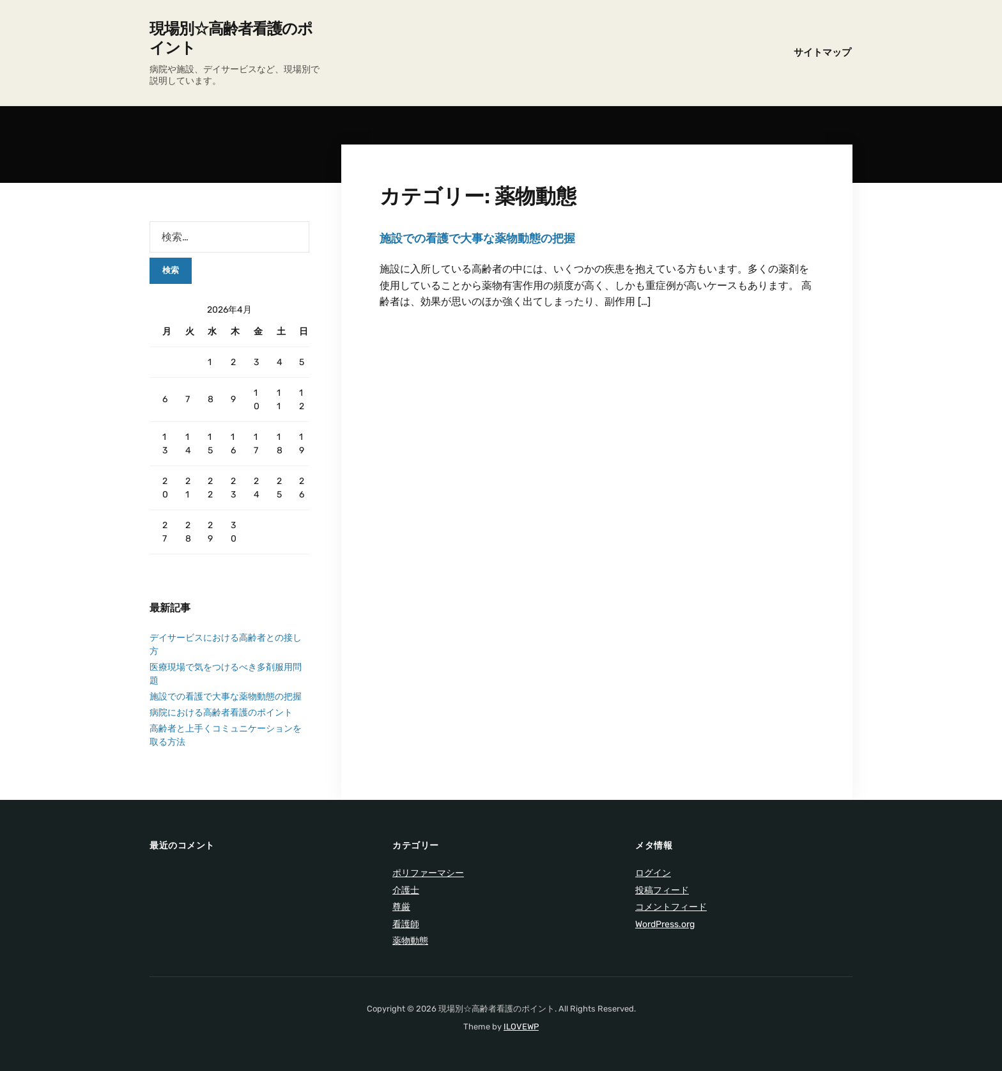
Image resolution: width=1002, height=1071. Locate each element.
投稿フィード (662, 890)
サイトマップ (822, 52)
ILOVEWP (521, 1026)
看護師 (405, 924)
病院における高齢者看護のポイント (221, 712)
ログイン (653, 873)
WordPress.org (665, 924)
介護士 (405, 890)
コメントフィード (671, 907)
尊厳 (401, 907)
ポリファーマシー (428, 873)
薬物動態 (410, 940)
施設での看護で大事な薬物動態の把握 (477, 238)
